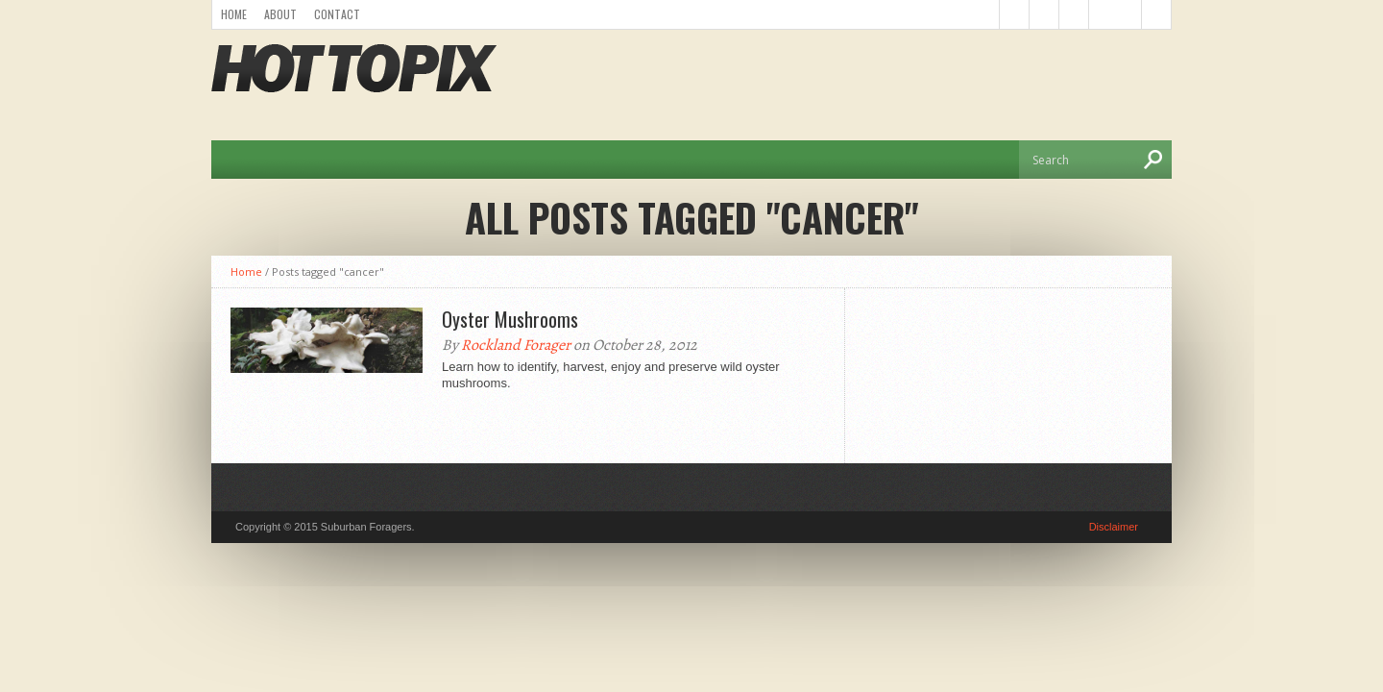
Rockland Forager (515, 345)
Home (234, 14)
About (280, 14)
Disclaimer (1113, 526)
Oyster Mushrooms (510, 319)
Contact (337, 14)
